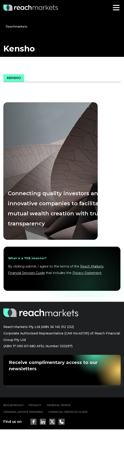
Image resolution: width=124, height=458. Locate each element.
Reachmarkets (16, 26)
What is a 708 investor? (27, 258)
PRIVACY (35, 405)
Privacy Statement (86, 273)
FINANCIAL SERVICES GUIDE (68, 411)
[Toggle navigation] (116, 7)
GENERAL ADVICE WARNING (23, 411)
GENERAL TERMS (59, 405)
